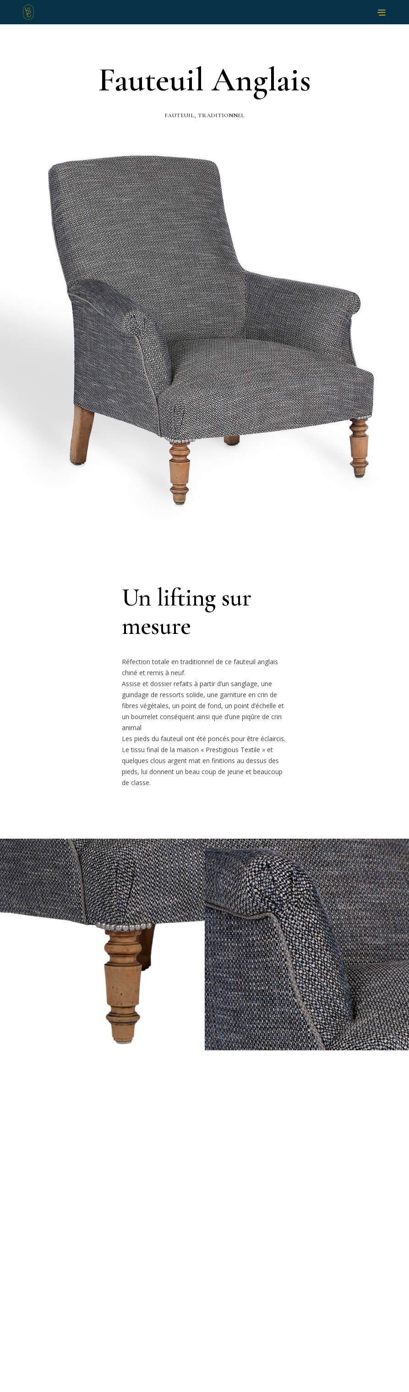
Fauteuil (179, 115)
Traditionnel (221, 115)
